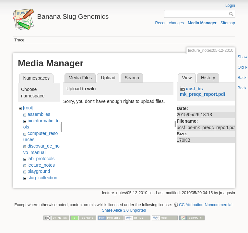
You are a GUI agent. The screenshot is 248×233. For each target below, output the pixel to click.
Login (230, 5)
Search (131, 77)
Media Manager (202, 23)
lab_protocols (41, 158)
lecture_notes (41, 165)
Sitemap (227, 23)
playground (39, 171)
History (208, 77)
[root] (28, 107)
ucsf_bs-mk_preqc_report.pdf (202, 91)
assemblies (39, 114)
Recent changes (169, 23)
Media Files (80, 77)
